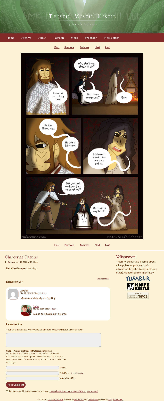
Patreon (58, 37)
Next (97, 47)
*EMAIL (72, 372)
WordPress (79, 399)
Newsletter (111, 37)
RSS (110, 399)
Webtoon (91, 37)
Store (74, 37)
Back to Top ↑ (118, 399)
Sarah (10, 262)
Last (107, 47)
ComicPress (93, 399)
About (42, 37)
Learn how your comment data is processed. (73, 390)
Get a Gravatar (77, 372)
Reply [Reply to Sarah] (54, 309)
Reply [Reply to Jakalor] (44, 293)
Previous (69, 47)
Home (10, 37)
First (56, 47)
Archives (84, 47)
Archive (26, 37)
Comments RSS (103, 279)
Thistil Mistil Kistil (55, 399)
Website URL (67, 377)
